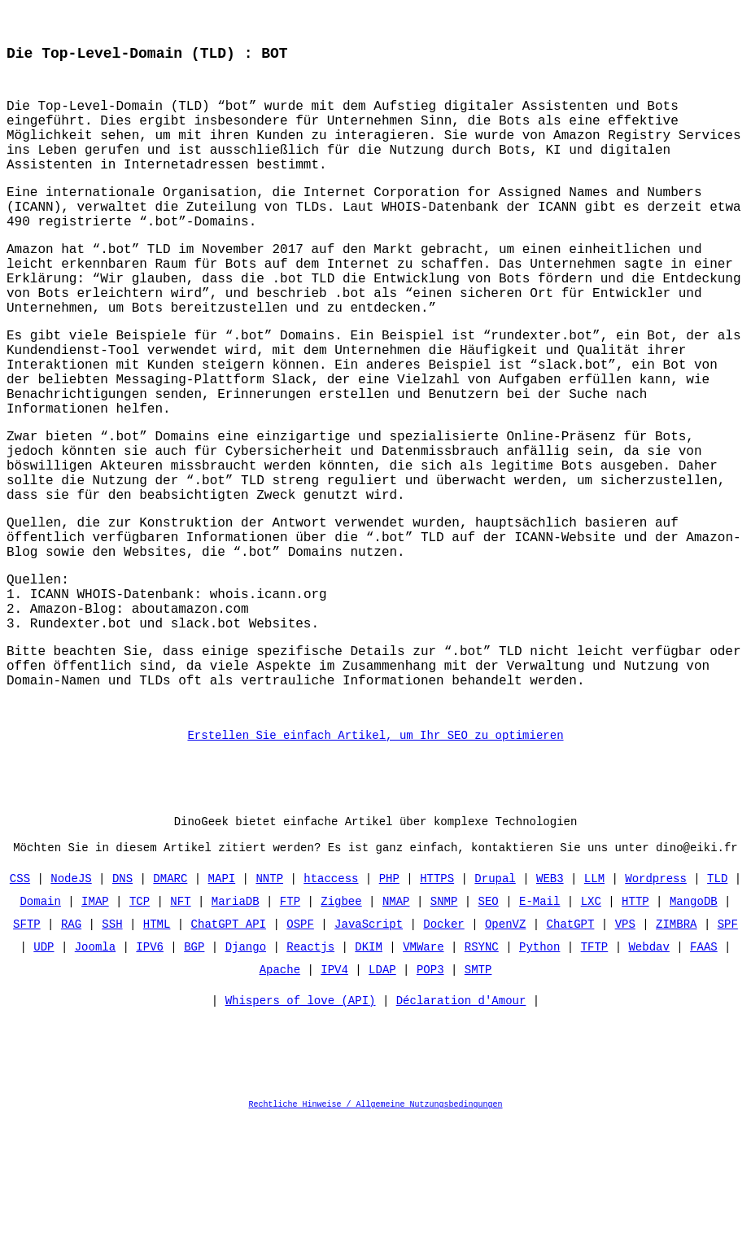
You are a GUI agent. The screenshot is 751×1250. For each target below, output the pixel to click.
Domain (40, 1030)
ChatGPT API (228, 1052)
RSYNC (482, 1075)
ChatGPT (571, 1052)
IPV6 (150, 1075)
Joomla (95, 1075)
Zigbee (341, 1030)
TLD (717, 1007)
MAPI (222, 1007)
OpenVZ (505, 1052)
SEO (488, 1030)
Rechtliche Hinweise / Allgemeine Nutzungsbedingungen (376, 1237)
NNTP (269, 1007)
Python (539, 1075)
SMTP (478, 1098)
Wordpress (656, 1007)
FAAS (704, 1075)
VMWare (423, 1075)
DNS (122, 1007)
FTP (290, 1030)
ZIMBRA (676, 1052)
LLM (594, 1007)
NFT (180, 1030)
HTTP (635, 1030)
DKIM (368, 1075)
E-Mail (539, 1030)
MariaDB (236, 1030)
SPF (728, 1052)
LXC (591, 1030)
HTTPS (437, 1007)
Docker (443, 1052)
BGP (194, 1075)
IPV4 (334, 1098)
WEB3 (550, 1007)
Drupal (494, 1007)
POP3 (430, 1098)
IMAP (95, 1030)
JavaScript (368, 1052)
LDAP (382, 1098)
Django (245, 1075)
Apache (280, 1098)
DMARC (170, 1007)
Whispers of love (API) (300, 1133)
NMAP (396, 1030)
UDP (43, 1075)
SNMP (444, 1030)
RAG (71, 1052)
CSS (20, 1007)
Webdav (648, 1075)
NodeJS (70, 1007)
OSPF (300, 1052)
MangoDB (694, 1030)
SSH (112, 1052)
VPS (625, 1052)
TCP (139, 1030)
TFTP (595, 1075)
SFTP (27, 1052)
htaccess (330, 1007)
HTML (157, 1052)
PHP (389, 1007)
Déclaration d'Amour (461, 1133)
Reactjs (310, 1075)
